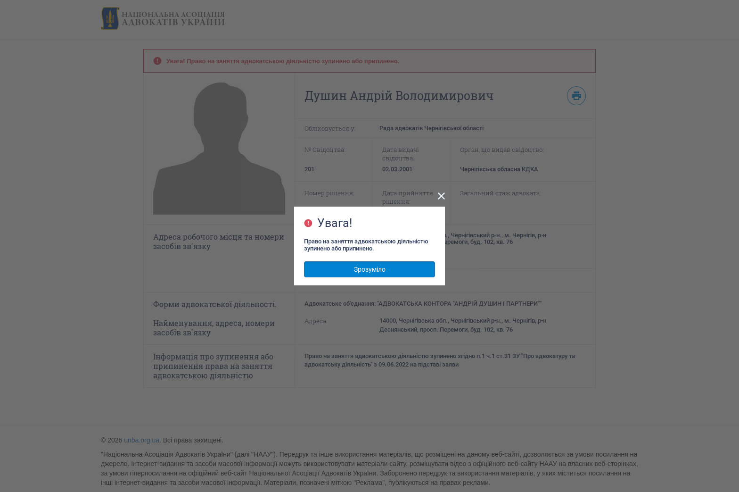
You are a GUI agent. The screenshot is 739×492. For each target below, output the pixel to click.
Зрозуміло (370, 269)
